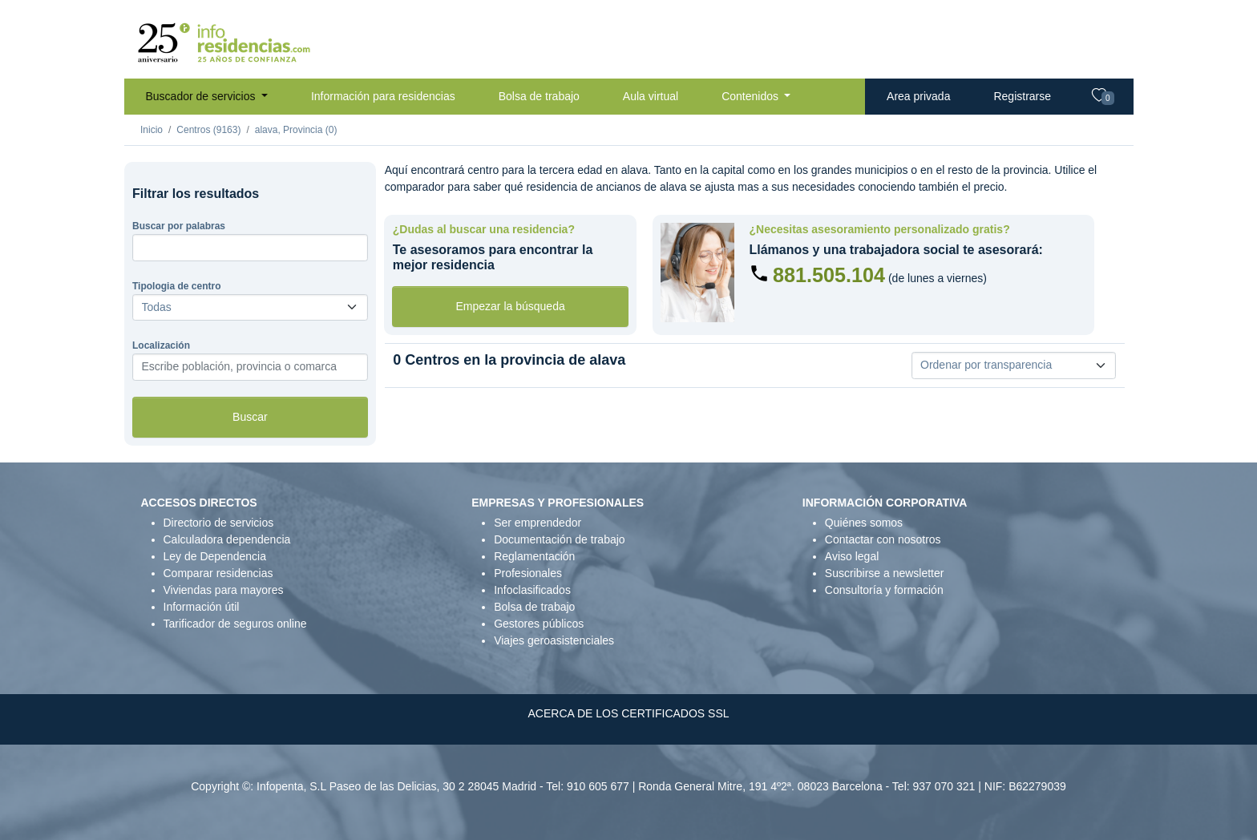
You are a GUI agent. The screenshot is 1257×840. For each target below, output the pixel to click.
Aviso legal (852, 556)
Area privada (918, 96)
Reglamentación (534, 556)
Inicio (151, 129)
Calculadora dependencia (227, 539)
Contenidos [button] (751, 96)
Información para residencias (383, 96)
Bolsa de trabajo (539, 96)
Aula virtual (650, 96)
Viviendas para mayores (224, 590)
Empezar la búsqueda (510, 306)
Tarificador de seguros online (235, 623)
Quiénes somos (864, 522)
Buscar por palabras (178, 226)
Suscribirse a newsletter (884, 573)
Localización (161, 345)
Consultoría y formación (884, 590)
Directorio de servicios (219, 522)
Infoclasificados (532, 590)
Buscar (250, 416)
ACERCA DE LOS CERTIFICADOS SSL (628, 713)
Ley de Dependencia (215, 556)
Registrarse (1022, 96)
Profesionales (528, 573)
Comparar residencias (218, 573)
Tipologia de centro (176, 286)
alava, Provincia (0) (296, 129)
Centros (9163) (208, 129)
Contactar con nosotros (883, 539)
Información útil (202, 606)
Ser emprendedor (537, 522)
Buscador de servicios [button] (202, 96)
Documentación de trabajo (559, 539)
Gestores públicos (539, 623)
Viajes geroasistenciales (554, 640)
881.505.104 (829, 275)
